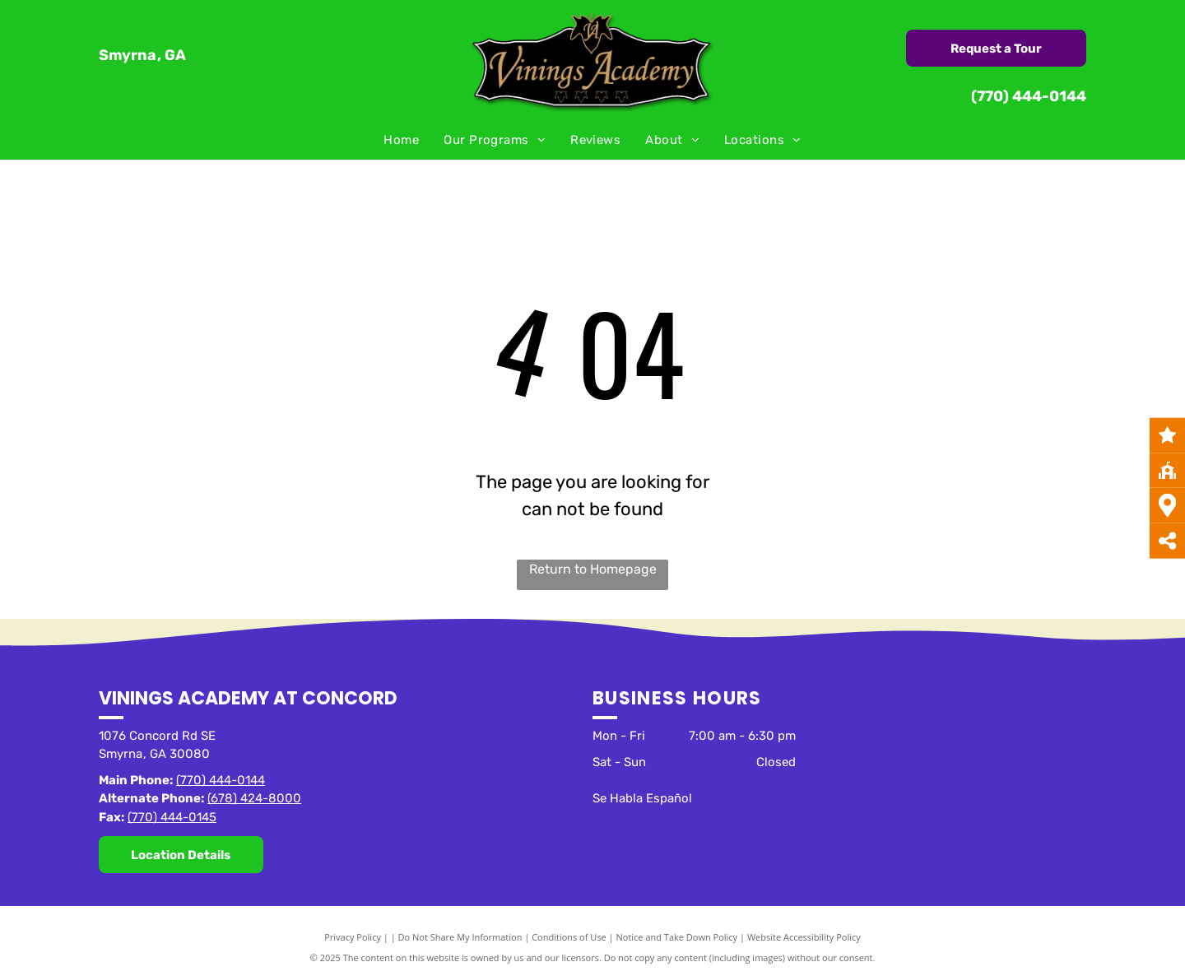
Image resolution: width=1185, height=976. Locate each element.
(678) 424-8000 (254, 798)
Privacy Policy (352, 937)
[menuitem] (401, 140)
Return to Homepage (593, 569)
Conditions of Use (569, 937)
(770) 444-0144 (1028, 96)
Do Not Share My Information (460, 937)
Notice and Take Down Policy (677, 937)
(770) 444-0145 (172, 817)
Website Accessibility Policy (804, 937)
